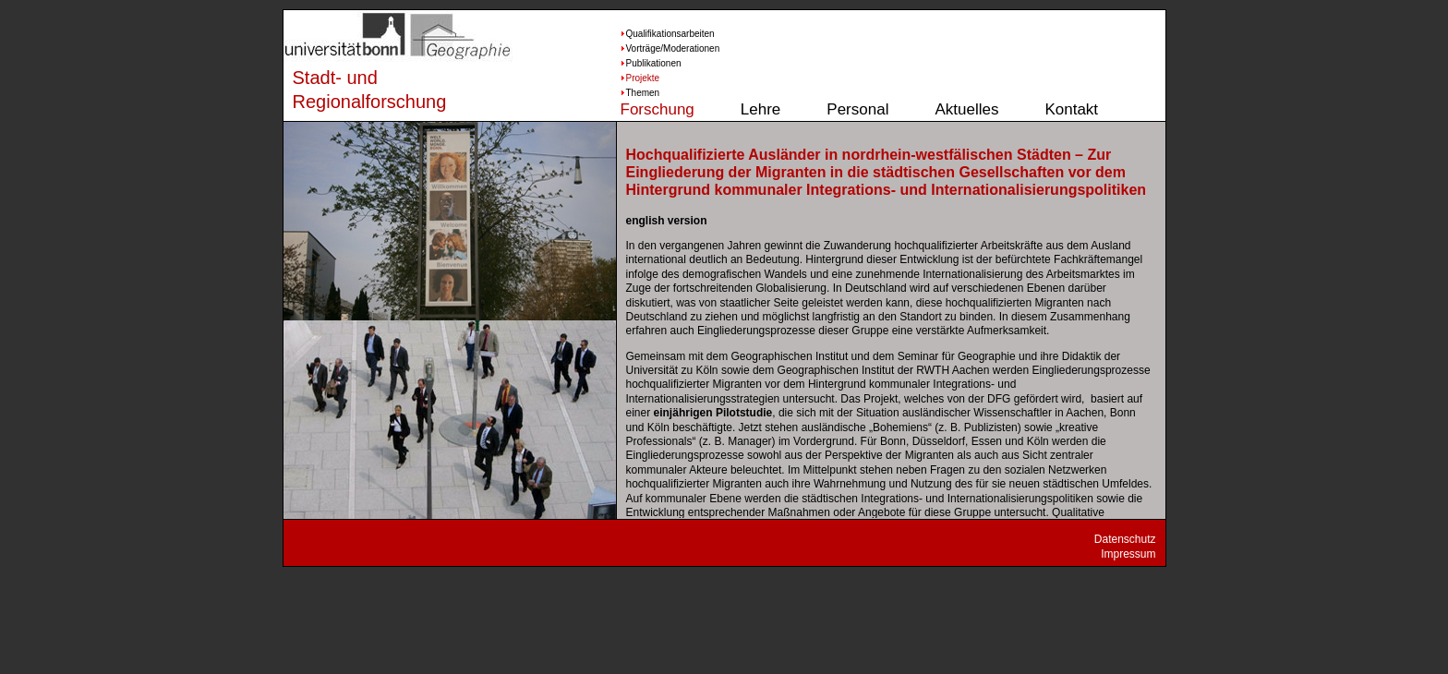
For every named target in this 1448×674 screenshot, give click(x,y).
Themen (643, 93)
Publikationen (654, 63)
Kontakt (1071, 109)
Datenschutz (1125, 539)
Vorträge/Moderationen (654, 48)
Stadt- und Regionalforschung (353, 89)
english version (666, 220)
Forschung (657, 109)
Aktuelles (966, 109)
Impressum (1128, 554)
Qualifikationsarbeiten (654, 34)
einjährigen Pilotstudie (713, 412)
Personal (857, 109)
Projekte (643, 78)
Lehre (760, 109)
